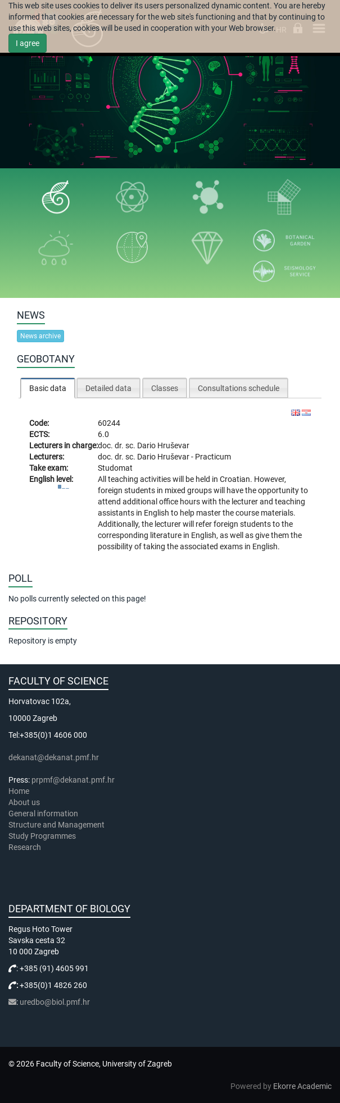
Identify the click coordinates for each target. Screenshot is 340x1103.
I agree (27, 43)
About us (25, 802)
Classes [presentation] (164, 388)
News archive (40, 336)
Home (18, 791)
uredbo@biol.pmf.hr (55, 1002)
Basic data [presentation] (47, 388)
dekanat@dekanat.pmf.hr (53, 757)
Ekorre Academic (302, 1086)
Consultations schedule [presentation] (238, 388)
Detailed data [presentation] (108, 388)
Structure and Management (56, 824)
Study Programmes (42, 835)
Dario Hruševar (163, 445)
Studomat (115, 467)
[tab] (47, 388)
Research (25, 847)
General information (43, 813)
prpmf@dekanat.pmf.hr (73, 779)
